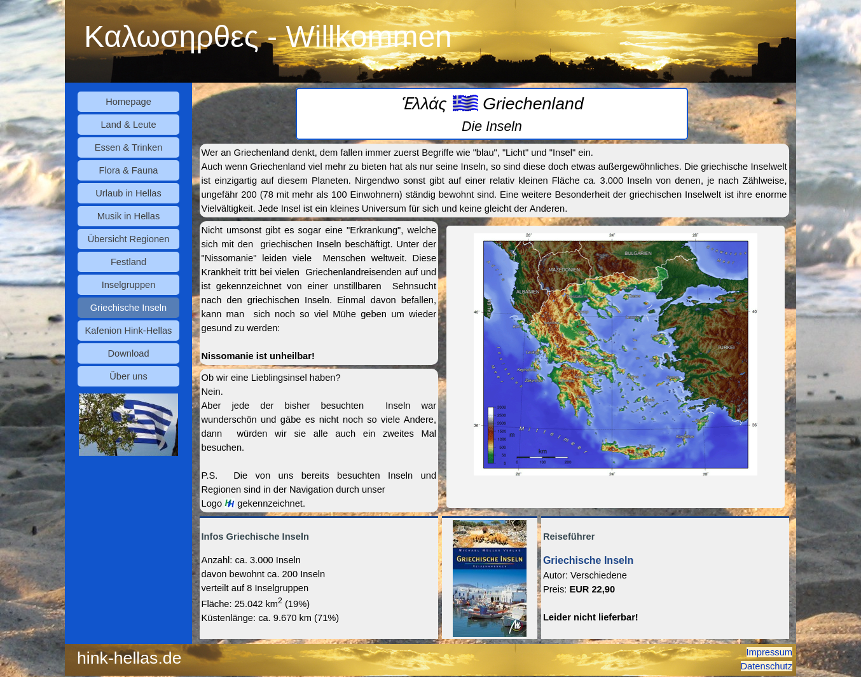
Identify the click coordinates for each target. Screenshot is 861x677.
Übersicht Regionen (129, 239)
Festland (128, 262)
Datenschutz (766, 666)
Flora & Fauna (128, 170)
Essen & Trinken (129, 147)
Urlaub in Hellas (128, 193)
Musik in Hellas (128, 216)
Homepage (128, 102)
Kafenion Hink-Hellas (128, 330)
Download (128, 353)
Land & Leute (128, 125)
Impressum (769, 652)
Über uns (128, 376)
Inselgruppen (129, 285)
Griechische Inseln (128, 308)
